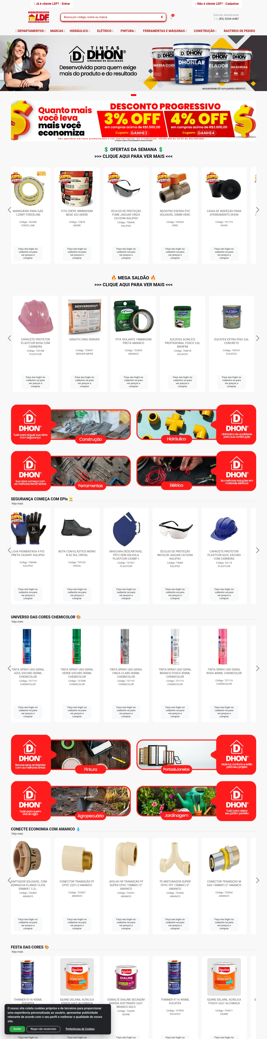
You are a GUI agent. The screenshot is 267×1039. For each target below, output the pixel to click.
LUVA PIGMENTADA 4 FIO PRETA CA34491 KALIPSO (35, 553)
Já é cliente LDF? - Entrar (52, 3)
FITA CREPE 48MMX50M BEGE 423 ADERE (133, 212)
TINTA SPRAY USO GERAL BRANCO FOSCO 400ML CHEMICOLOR (182, 673)
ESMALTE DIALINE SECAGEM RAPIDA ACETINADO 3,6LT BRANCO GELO (133, 1003)
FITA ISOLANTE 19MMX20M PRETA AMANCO (183, 341)
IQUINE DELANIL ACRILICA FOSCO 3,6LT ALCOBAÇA (84, 1001)
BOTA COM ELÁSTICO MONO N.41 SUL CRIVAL (35, 341)
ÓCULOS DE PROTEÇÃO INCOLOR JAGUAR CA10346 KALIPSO (182, 555)
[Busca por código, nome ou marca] (109, 17)
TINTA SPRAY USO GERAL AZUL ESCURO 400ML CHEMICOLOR (35, 673)
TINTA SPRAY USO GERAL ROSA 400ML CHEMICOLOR (231, 671)
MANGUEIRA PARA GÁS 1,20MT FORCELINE (84, 212)
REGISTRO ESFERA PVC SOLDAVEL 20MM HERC (231, 212)
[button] (133, 95)
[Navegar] (9, 210)
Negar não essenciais (43, 1028)
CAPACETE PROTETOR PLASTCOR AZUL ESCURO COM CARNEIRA (231, 555)
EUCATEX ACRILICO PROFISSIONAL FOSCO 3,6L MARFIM (231, 343)
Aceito (17, 1028)
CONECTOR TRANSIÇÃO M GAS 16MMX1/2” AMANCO (231, 883)
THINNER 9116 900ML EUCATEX (35, 1001)
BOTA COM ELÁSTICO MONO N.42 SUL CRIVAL (84, 553)
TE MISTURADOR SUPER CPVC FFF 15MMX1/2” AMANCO (182, 885)
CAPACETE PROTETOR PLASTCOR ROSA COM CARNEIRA (84, 343)
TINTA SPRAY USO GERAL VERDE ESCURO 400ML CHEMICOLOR (84, 673)
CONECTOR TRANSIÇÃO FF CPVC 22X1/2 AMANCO (84, 883)
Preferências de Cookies (80, 1028)
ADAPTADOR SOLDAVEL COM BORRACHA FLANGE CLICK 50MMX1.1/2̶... (35, 885)
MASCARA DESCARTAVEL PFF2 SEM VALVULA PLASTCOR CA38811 (133, 555)
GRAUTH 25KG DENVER (133, 339)
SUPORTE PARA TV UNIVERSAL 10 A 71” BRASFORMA (35, 214)
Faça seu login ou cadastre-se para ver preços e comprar (35, 253)
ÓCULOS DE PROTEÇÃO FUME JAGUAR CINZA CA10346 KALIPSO (182, 214)
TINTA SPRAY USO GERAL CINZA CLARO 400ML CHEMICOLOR (133, 673)
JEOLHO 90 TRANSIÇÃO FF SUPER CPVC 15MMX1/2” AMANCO (133, 885)
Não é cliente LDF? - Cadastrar (217, 3)
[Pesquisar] (162, 17)
